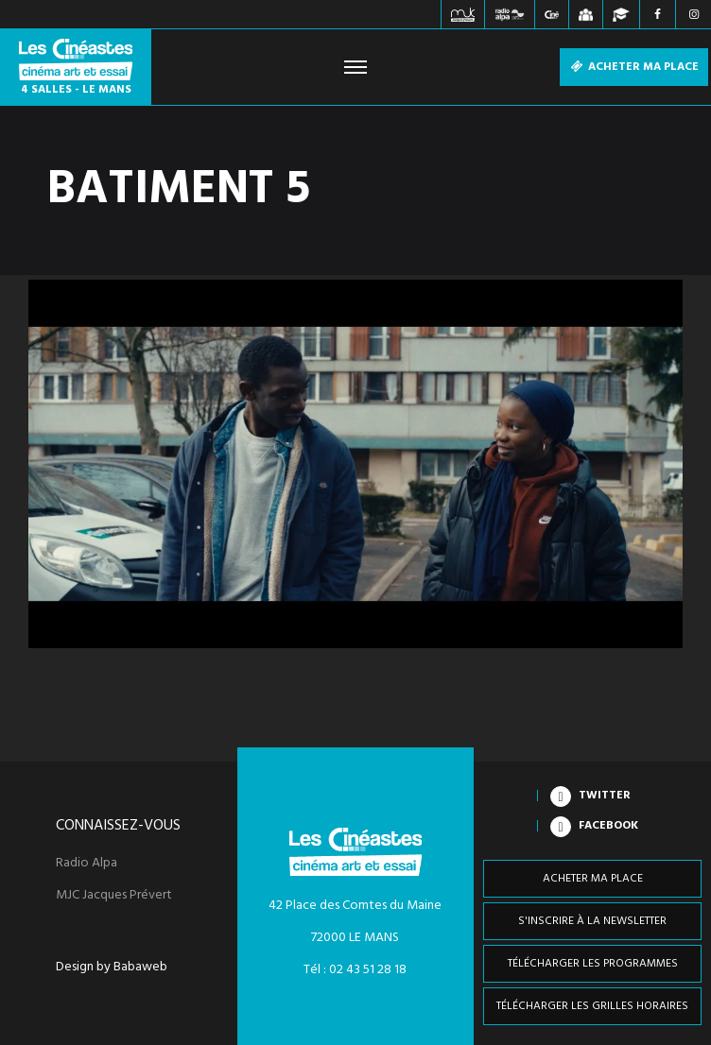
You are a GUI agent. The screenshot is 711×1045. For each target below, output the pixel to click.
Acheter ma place (634, 67)
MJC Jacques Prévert (114, 895)
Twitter (605, 795)
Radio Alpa (86, 863)
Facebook (608, 825)
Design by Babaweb (111, 967)
